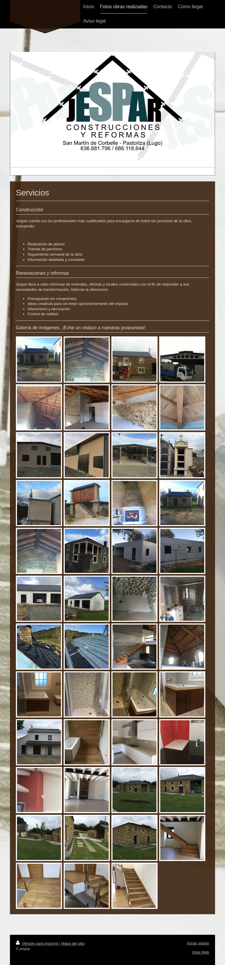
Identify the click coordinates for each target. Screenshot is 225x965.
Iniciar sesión (198, 943)
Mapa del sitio (73, 943)
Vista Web (200, 952)
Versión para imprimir (37, 943)
